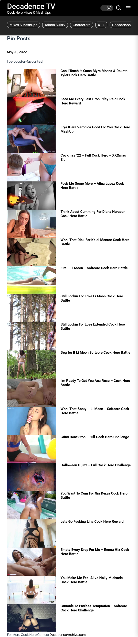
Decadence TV (31, 6)
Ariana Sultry (55, 25)
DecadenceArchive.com (68, 634)
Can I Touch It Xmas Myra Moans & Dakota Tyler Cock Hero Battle (94, 73)
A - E (101, 25)
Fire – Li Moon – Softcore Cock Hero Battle (94, 268)
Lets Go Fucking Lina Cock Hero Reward (92, 521)
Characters (81, 25)
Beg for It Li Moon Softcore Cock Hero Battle (95, 352)
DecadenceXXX (124, 25)
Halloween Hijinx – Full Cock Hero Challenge (96, 465)
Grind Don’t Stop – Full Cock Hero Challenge (95, 437)
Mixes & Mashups (23, 25)
